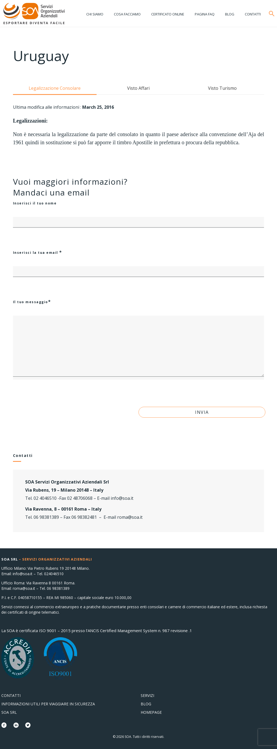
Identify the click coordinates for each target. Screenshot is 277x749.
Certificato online (167, 14)
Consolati (33, 13)
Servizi (147, 695)
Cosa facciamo (127, 14)
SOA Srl (9, 712)
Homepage (151, 712)
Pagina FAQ (205, 14)
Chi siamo (94, 14)
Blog (229, 14)
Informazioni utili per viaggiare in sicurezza (48, 703)
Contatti (253, 14)
